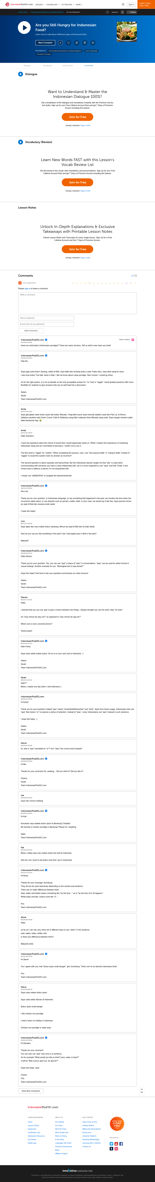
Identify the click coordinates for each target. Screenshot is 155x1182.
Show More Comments (31, 1091)
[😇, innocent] (114, 283)
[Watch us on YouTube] (116, 1144)
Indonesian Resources (36, 1136)
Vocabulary (52, 5)
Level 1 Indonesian (91, 51)
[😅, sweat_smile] (102, 283)
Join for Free (77, 117)
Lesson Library (22, 12)
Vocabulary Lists (34, 1132)
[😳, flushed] (77, 283)
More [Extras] (78, 5)
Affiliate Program (61, 1154)
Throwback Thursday (44, 54)
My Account (86, 1132)
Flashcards (32, 1129)
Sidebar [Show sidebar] (133, 12)
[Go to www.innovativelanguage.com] (77, 1170)
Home (30, 1122)
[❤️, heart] (131, 283)
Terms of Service (102, 1177)
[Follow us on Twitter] (111, 1144)
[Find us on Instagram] (116, 1149)
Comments (88, 66)
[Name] (46, 318)
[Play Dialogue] (20, 74)
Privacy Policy (106, 1175)
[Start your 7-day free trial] (117, 1123)
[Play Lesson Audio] (24, 27)
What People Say (61, 1132)
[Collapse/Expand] (77, 275)
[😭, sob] (110, 283)
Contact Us (86, 1146)
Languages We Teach (63, 1143)
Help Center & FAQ (89, 1122)
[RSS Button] (20, 283)
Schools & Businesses (63, 1146)
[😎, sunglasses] (89, 283)
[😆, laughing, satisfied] (98, 283)
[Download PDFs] (84, 42)
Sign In (131, 4)
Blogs (57, 1150)
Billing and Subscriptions (91, 1129)
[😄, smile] (73, 283)
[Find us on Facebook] (121, 1144)
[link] (122, 12)
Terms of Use (118, 1175)
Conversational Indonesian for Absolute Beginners (47, 12)
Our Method (59, 1122)
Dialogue (27, 66)
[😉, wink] (106, 283)
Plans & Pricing (61, 1136)
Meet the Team (60, 1129)
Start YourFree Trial (146, 4)
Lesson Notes (67, 66)
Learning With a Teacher (91, 1143)
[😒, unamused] (85, 283)
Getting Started (88, 1125)
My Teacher (67, 5)
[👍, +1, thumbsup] (135, 283)
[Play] (20, 142)
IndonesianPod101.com (92, 1175)
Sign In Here (85, 125)
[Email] (46, 324)
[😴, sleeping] (118, 283)
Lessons (39, 5)
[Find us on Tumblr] (111, 1149)
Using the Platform (89, 1136)
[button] (123, 4)
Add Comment (30, 331)
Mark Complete (45, 43)
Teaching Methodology (90, 1139)
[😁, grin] (81, 283)
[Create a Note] (76, 42)
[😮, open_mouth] (122, 283)
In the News (59, 1139)
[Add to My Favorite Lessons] (68, 42)
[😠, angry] (94, 283)
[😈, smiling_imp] (126, 283)
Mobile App (32, 1143)
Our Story (58, 1125)
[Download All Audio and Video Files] (93, 42)
